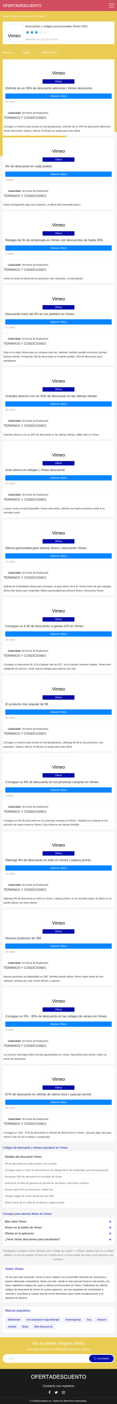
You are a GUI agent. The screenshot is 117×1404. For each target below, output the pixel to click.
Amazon (101, 1319)
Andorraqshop (73, 1319)
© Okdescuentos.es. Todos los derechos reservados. (58, 1400)
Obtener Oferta (58, 96)
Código (26, 52)
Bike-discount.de (44, 1326)
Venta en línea (49, 52)
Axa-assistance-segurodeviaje (43, 1319)
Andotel (12, 1326)
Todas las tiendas (20, 16)
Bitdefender (14, 1319)
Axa (89, 1319)
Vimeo (40, 16)
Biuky (25, 1326)
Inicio (5, 16)
